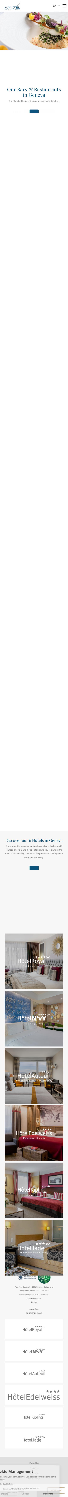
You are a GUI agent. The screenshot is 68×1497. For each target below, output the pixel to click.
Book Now (56, 1491)
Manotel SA (34, 1463)
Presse (34, 1302)
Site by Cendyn (34, 1479)
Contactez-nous (34, 1313)
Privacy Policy (34, 1473)
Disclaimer (34, 1468)
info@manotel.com (34, 1298)
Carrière (33, 1309)
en (54, 5)
